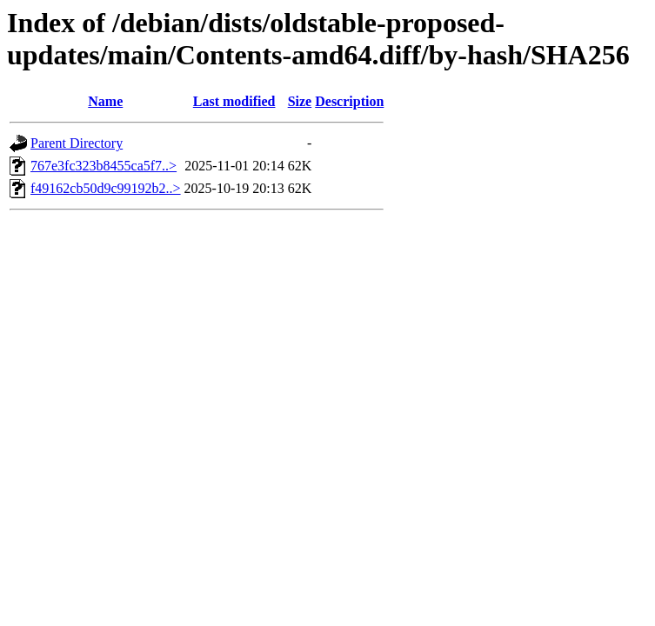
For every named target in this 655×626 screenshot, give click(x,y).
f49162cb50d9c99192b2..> (105, 188)
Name (105, 101)
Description (349, 101)
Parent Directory (76, 143)
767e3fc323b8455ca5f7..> (103, 165)
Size (300, 101)
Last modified (234, 101)
